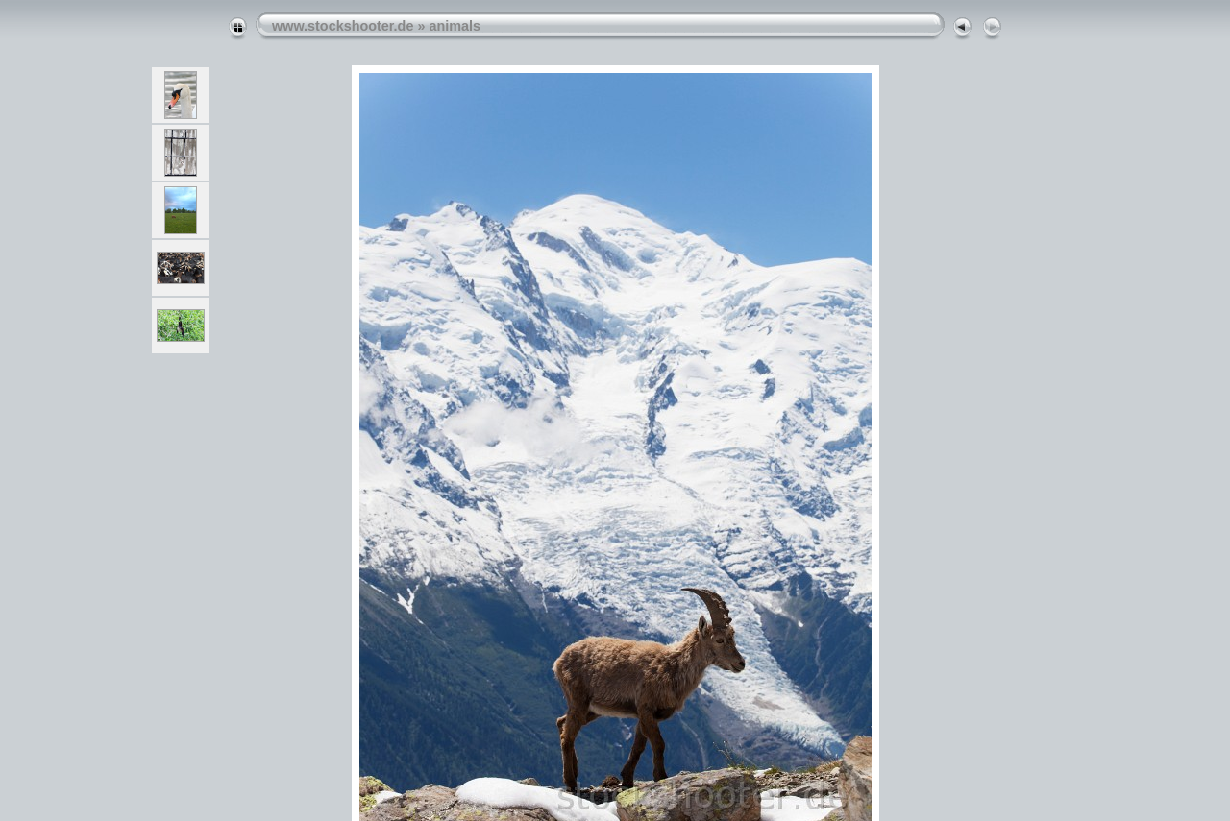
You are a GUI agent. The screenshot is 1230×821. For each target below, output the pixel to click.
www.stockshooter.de (342, 26)
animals (454, 26)
